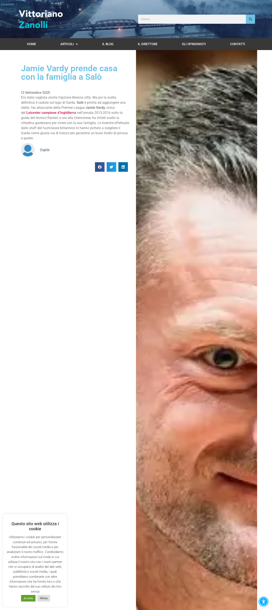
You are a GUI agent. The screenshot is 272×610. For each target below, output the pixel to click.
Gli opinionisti (194, 44)
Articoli (69, 44)
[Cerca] (250, 19)
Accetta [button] (28, 598)
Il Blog (107, 44)
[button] (100, 167)
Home (31, 44)
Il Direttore (147, 44)
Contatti (237, 44)
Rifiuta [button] (44, 598)
